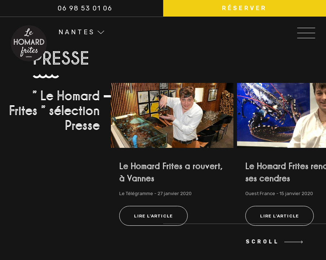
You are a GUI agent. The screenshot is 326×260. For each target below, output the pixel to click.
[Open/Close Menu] (306, 30)
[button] (244, 8)
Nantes (76, 32)
